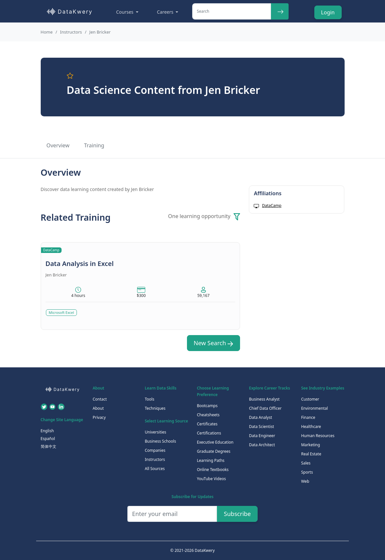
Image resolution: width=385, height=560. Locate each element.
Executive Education (215, 442)
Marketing (310, 445)
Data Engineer (262, 435)
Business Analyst (264, 399)
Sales (305, 463)
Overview (58, 145)
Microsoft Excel (61, 312)
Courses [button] (125, 12)
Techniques (155, 408)
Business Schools (160, 441)
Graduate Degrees (213, 451)
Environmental (314, 408)
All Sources (154, 468)
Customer (310, 399)
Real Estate (311, 454)
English (47, 431)
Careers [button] (166, 12)
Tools (149, 399)
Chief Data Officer (265, 408)
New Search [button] (214, 343)
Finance (308, 417)
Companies (155, 450)
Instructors (71, 32)
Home (47, 32)
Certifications (209, 433)
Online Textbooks (212, 469)
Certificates (207, 424)
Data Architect (262, 445)
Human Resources (317, 435)
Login (328, 12)
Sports (307, 472)
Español (48, 438)
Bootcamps (207, 405)
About (98, 408)
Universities (155, 432)
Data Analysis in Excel (80, 263)
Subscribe (237, 514)
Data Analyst (260, 417)
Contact (100, 399)
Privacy (99, 417)
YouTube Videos (211, 478)
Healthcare (311, 426)
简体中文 (48, 446)
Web (305, 481)
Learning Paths (210, 460)
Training (94, 145)
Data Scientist (261, 426)
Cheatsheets (208, 415)
